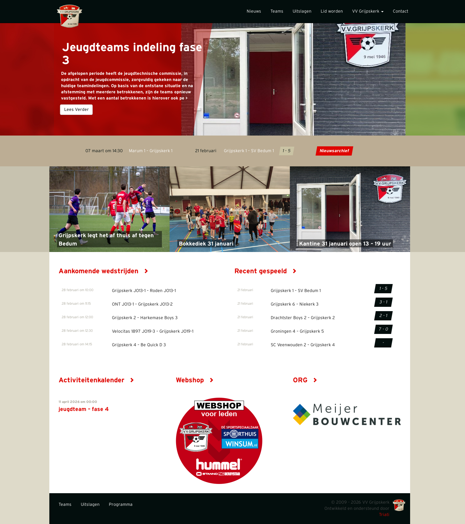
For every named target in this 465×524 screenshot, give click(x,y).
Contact (400, 11)
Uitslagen (302, 11)
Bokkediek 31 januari (206, 244)
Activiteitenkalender (96, 380)
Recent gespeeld (265, 271)
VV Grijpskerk (368, 11)
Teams (276, 11)
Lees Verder (76, 110)
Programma (121, 504)
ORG (305, 380)
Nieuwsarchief (334, 151)
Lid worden (332, 11)
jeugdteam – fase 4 (84, 409)
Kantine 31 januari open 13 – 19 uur (345, 244)
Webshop (195, 380)
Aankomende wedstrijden (103, 271)
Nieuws (254, 11)
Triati (384, 515)
